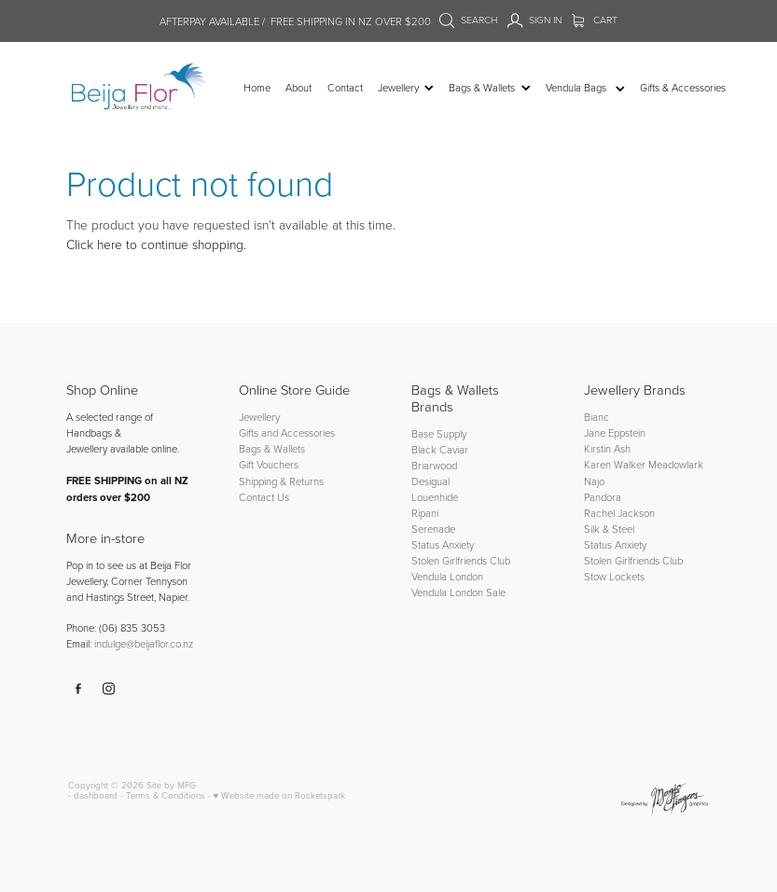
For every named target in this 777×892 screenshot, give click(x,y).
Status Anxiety (442, 544)
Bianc (598, 417)
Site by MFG (171, 784)
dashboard (96, 794)
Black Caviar (439, 449)
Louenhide (434, 497)
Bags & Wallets (272, 448)
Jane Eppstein (616, 432)
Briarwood (434, 465)
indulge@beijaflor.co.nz (143, 643)
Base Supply (438, 433)
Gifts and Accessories (287, 432)
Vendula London (447, 576)
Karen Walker (614, 464)
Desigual (430, 481)
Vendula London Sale (458, 592)
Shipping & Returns (281, 481)
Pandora (602, 497)
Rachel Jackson (619, 513)
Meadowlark (675, 464)
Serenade (433, 529)
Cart (594, 19)
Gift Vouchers (268, 464)
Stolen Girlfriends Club (460, 560)
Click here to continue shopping (154, 244)
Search (468, 19)
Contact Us (264, 497)
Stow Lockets (614, 576)
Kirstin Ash (607, 448)
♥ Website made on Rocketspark (280, 794)
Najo (594, 481)
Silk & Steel (609, 529)
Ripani (424, 513)
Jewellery (259, 417)
